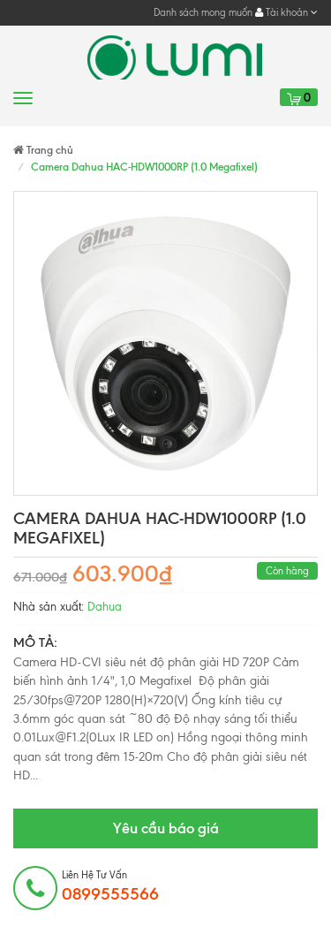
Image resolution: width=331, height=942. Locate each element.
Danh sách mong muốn (203, 12)
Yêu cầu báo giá (166, 828)
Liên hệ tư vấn (110, 886)
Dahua (104, 606)
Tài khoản (286, 12)
